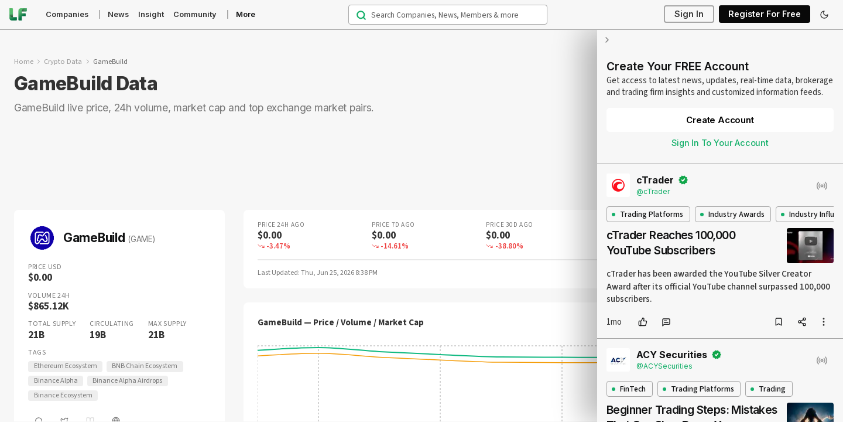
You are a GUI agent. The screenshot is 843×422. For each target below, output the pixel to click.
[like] (642, 321)
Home (23, 61)
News (118, 14)
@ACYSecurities (664, 366)
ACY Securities (671, 354)
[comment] (666, 321)
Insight (151, 14)
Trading (768, 388)
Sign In (689, 14)
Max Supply (167, 324)
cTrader (655, 180)
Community (195, 14)
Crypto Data (63, 61)
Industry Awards (732, 214)
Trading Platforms (647, 214)
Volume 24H (49, 296)
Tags (37, 352)
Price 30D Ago (509, 225)
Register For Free (764, 14)
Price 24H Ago (281, 225)
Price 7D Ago (393, 225)
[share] (802, 321)
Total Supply (52, 324)
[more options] (824, 322)
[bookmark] (778, 321)
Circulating (112, 324)
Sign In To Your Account (720, 143)
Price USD (44, 267)
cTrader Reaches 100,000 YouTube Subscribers (670, 242)
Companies (67, 14)
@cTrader (653, 191)
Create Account (719, 119)
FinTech (629, 388)
